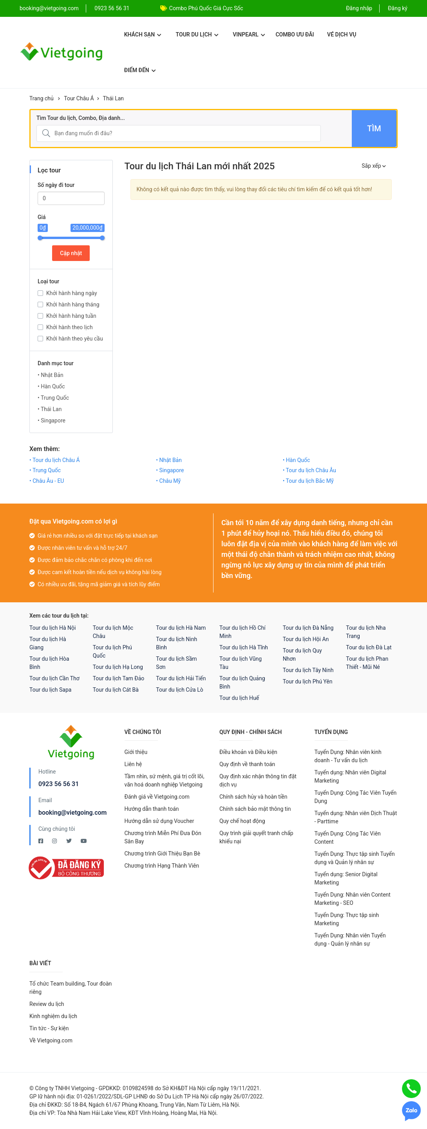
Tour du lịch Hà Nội (52, 628)
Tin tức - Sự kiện (49, 1028)
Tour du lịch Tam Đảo (119, 678)
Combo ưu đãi (294, 34)
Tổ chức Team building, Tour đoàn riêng (70, 987)
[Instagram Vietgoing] (55, 841)
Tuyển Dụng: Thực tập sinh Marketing (347, 919)
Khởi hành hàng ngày (71, 293)
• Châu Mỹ (168, 481)
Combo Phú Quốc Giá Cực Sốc (206, 8)
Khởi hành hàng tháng (73, 304)
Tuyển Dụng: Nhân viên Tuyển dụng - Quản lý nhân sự (350, 939)
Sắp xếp (374, 166)
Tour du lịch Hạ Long (118, 667)
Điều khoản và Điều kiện (248, 752)
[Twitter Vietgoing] (69, 841)
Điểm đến (140, 70)
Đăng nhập (359, 8)
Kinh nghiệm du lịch (53, 1016)
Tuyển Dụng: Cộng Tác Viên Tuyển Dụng (356, 797)
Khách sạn (142, 34)
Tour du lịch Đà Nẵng (308, 628)
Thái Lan (113, 98)
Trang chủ (41, 98)
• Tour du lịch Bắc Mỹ (308, 481)
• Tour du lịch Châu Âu (309, 470)
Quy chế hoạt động (242, 821)
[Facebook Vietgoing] (41, 841)
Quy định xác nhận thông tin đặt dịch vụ (258, 780)
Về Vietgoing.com (50, 1040)
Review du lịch (46, 1004)
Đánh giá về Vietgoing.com (157, 797)
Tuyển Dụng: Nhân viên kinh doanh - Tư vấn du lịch (348, 756)
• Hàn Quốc (51, 386)
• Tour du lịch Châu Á (54, 460)
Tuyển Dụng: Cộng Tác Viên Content (348, 837)
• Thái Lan (50, 409)
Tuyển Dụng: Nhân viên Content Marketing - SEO (353, 899)
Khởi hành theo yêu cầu (74, 338)
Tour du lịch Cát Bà (116, 690)
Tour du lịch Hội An (306, 639)
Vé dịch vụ (341, 34)
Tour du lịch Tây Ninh (308, 670)
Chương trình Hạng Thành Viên (162, 866)
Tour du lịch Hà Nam (181, 628)
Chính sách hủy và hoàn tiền (253, 797)
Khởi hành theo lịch (69, 327)
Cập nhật (71, 253)
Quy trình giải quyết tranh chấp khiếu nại (256, 837)
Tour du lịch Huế (239, 698)
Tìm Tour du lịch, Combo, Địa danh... (80, 118)
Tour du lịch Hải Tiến (181, 678)
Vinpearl (249, 34)
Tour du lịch (197, 34)
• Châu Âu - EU (46, 481)
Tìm (374, 128)
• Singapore (51, 420)
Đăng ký (397, 8)
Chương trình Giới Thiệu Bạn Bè (163, 853)
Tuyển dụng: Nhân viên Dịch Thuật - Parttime (356, 817)
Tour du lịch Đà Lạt (368, 647)
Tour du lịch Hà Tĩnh (243, 647)
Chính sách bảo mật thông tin (255, 809)
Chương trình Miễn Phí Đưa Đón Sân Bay (163, 837)
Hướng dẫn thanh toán (152, 809)
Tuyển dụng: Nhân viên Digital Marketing (350, 776)
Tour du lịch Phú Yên (308, 681)
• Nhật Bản (50, 375)
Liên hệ (133, 764)
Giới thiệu (136, 752)
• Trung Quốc (53, 398)
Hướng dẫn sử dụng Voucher (159, 821)
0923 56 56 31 (111, 8)
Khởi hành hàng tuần (71, 316)
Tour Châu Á (79, 98)
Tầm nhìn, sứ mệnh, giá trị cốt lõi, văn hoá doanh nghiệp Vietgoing (164, 780)
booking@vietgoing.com (72, 812)
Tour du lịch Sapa (50, 690)
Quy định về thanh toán (247, 764)
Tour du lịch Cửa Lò (179, 690)
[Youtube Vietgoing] (84, 841)
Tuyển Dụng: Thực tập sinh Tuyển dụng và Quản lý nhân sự (355, 858)
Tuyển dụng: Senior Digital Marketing (346, 878)
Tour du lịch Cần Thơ (54, 678)
